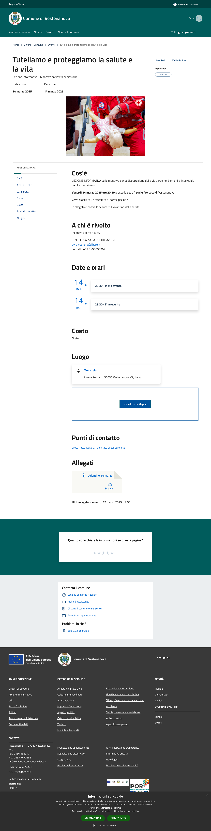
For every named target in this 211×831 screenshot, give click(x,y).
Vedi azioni (179, 60)
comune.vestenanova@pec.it (30, 761)
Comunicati (161, 694)
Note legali (112, 759)
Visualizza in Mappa (135, 404)
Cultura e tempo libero (69, 694)
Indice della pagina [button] (25, 167)
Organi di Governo (19, 689)
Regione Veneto (17, 4)
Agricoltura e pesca (117, 724)
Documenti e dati (18, 724)
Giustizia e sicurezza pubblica (122, 694)
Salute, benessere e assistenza (123, 712)
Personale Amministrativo (23, 718)
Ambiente (111, 706)
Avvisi (158, 700)
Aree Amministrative (20, 694)
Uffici (11, 700)
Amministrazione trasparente (122, 748)
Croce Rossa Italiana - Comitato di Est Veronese (98, 448)
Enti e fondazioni (18, 706)
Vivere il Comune (34, 45)
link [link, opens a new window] (137, 811)
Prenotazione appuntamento (73, 748)
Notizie (159, 689)
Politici (12, 712)
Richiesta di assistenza (70, 765)
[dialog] (105, 811)
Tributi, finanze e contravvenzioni (125, 700)
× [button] (207, 795)
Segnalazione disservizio (71, 753)
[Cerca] (198, 18)
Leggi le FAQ (64, 759)
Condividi (163, 60)
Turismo (61, 724)
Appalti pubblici (66, 712)
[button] (105, 825)
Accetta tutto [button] (93, 818)
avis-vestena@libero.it (86, 244)
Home (16, 45)
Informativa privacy (117, 753)
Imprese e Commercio (69, 706)
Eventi (51, 45)
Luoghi (159, 717)
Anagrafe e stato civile (69, 689)
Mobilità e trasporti (68, 730)
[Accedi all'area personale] (185, 4)
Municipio (90, 370)
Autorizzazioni (114, 718)
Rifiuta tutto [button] (119, 817)
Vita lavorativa (65, 700)
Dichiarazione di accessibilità (122, 765)
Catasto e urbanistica (69, 718)
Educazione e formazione (120, 688)
